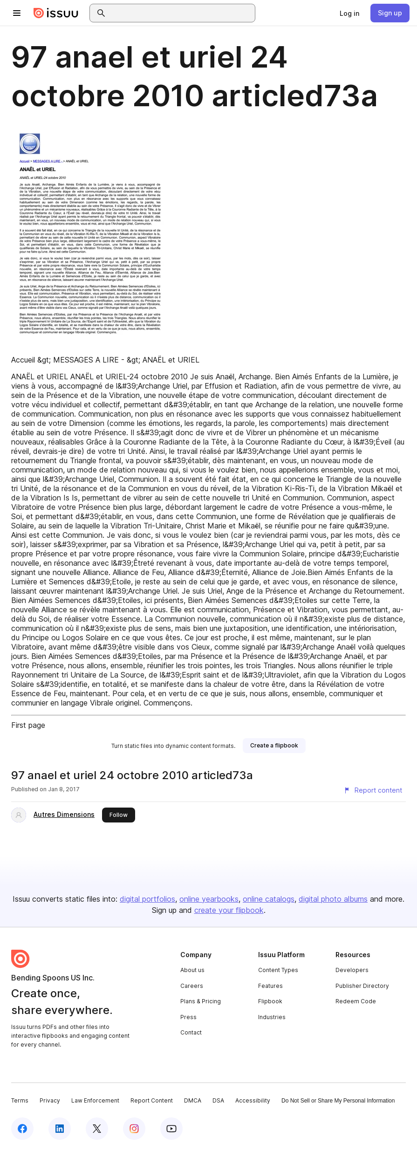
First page (28, 725)
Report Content (151, 1100)
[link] (349, 13)
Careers (191, 985)
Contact (191, 1032)
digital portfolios (147, 899)
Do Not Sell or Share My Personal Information (338, 1100)
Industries (272, 1017)
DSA (218, 1100)
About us (192, 969)
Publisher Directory (362, 985)
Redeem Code (355, 1001)
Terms (19, 1100)
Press (188, 1017)
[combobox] (180, 13)
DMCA (192, 1100)
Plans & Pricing (200, 1001)
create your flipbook (229, 910)
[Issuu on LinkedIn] (59, 1128)
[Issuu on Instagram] (134, 1128)
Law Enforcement (95, 1100)
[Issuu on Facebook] (22, 1128)
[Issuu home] (56, 13)
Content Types (278, 969)
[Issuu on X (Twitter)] (97, 1128)
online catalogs (268, 899)
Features (270, 985)
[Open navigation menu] (16, 13)
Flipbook (270, 1001)
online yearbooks (209, 899)
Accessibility (252, 1100)
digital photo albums (333, 899)
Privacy (50, 1100)
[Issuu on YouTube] (171, 1128)
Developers (352, 969)
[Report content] (373, 790)
